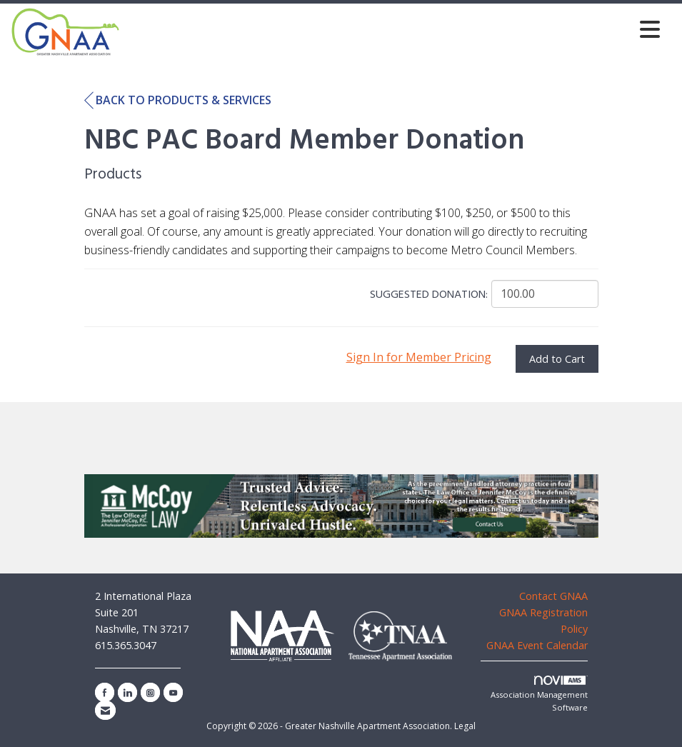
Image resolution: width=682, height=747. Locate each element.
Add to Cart (557, 359)
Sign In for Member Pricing (418, 357)
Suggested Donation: (429, 295)
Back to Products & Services (177, 100)
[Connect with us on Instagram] (150, 692)
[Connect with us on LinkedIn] (127, 692)
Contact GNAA (553, 596)
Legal (465, 726)
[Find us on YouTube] (173, 692)
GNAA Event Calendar (537, 645)
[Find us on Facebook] (104, 692)
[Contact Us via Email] (105, 710)
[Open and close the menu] (394, 29)
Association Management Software (539, 694)
